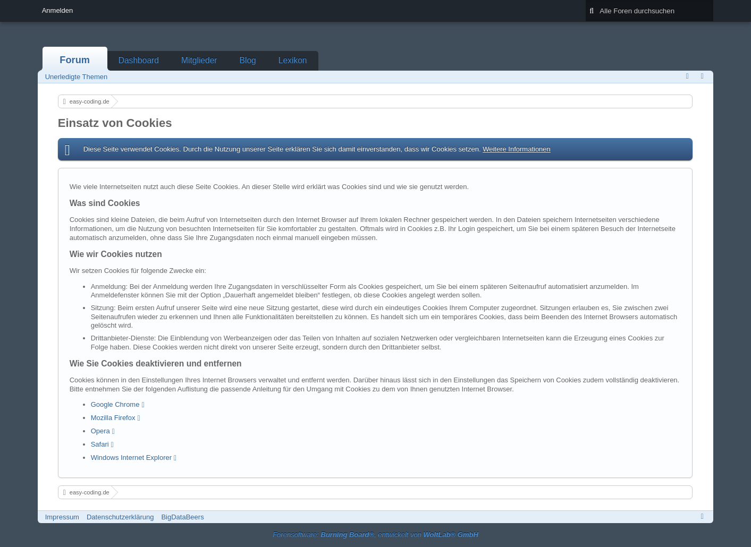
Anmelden (57, 10)
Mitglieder (199, 60)
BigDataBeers (182, 517)
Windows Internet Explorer (131, 457)
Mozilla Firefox (113, 418)
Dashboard (139, 60)
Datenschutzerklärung (120, 517)
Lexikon (293, 60)
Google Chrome (115, 404)
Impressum (62, 517)
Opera (100, 431)
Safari (100, 444)
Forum (75, 60)
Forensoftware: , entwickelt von (375, 535)
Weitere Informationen (517, 149)
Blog (248, 60)
